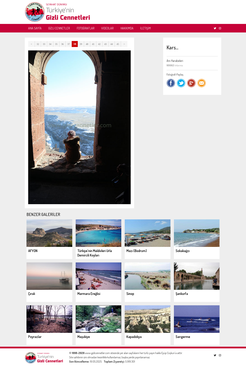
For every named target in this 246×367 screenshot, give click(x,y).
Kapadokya (134, 336)
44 (112, 44)
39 (81, 44)
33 (44, 44)
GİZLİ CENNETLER (59, 28)
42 (99, 44)
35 (56, 44)
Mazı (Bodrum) (136, 250)
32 (38, 44)
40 (87, 44)
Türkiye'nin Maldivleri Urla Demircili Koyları (94, 252)
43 (105, 44)
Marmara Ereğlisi (88, 293)
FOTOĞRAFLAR (85, 28)
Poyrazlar (35, 336)
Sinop (130, 293)
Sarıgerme (183, 336)
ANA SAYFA (35, 28)
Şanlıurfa (182, 293)
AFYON (32, 250)
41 (93, 44)
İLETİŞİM (145, 28)
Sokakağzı (183, 250)
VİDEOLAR (107, 28)
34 (50, 44)
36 (62, 44)
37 (68, 44)
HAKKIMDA (126, 28)
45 (118, 44)
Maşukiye (83, 336)
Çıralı (31, 293)
